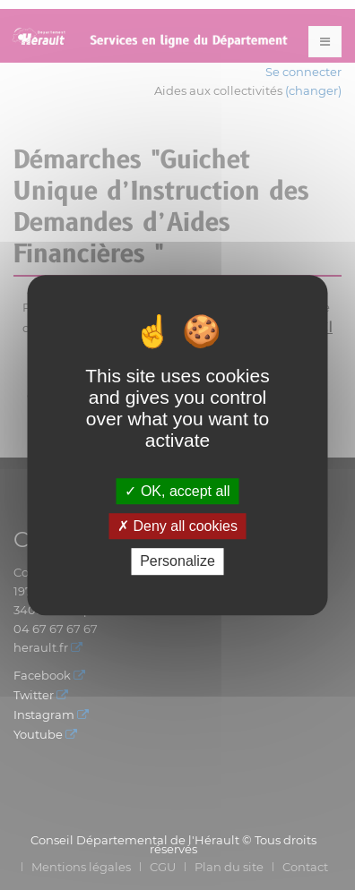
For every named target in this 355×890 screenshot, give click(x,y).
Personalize (177, 561)
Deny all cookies (177, 526)
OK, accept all (177, 491)
